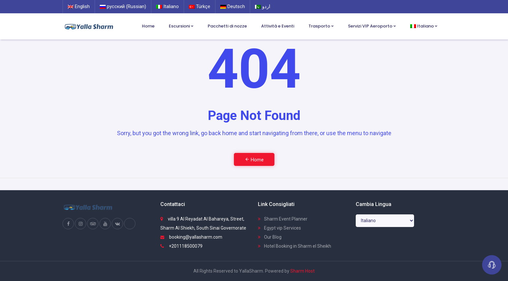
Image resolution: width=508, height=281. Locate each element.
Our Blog (270, 237)
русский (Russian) (123, 6)
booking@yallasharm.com (191, 237)
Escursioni (181, 26)
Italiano (167, 6)
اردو (262, 6)
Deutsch (232, 6)
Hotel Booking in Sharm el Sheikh (294, 246)
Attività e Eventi (277, 26)
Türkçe (199, 6)
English (79, 6)
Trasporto (321, 26)
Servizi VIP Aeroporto (372, 26)
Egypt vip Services (279, 228)
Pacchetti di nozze (227, 26)
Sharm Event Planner (282, 219)
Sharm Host (302, 271)
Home (148, 26)
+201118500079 (181, 246)
